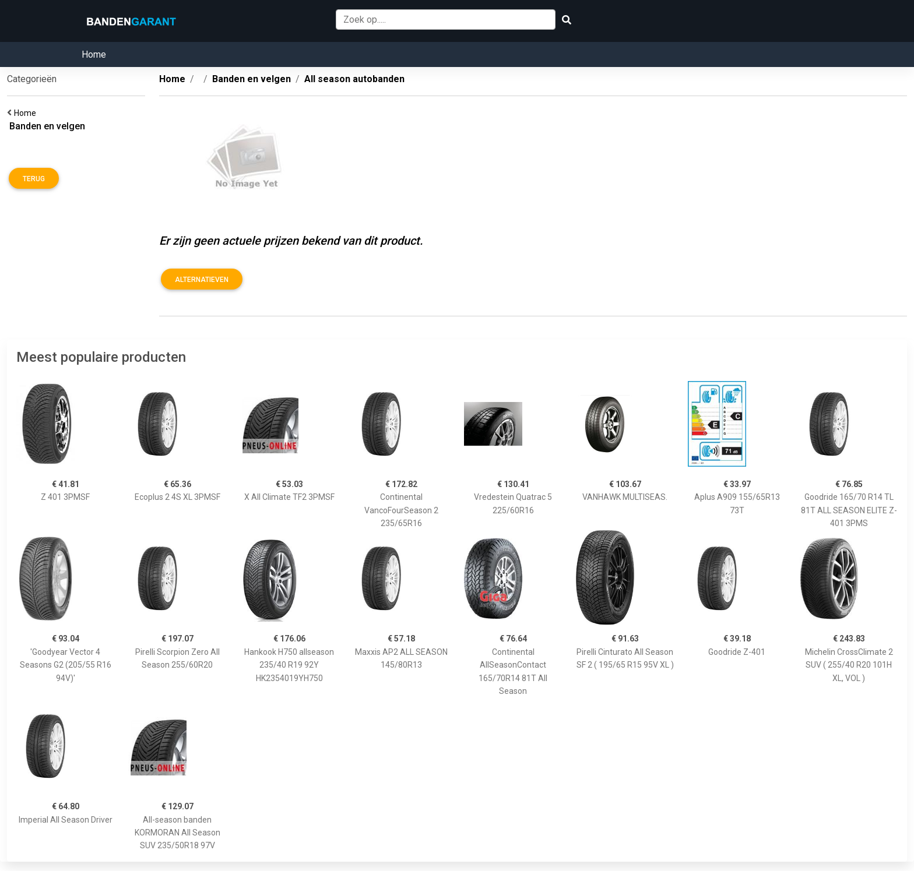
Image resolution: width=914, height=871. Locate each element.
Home (94, 54)
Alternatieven (201, 280)
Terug (34, 179)
